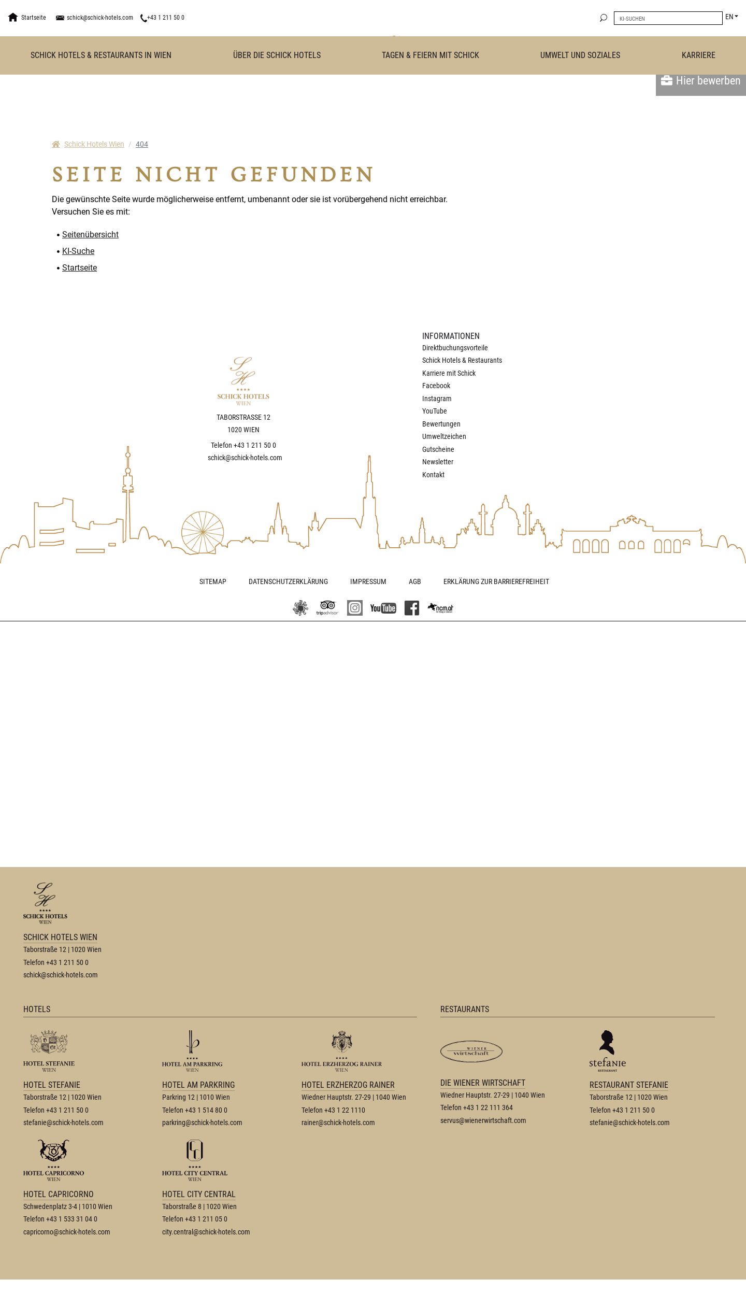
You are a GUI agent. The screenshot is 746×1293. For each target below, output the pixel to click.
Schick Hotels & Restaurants (462, 360)
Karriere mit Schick (449, 373)
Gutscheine (438, 449)
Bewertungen (441, 424)
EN (729, 16)
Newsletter (437, 462)
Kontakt (433, 475)
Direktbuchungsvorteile (455, 348)
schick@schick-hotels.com (100, 17)
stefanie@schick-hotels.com (63, 1136)
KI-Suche (78, 251)
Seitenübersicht (90, 234)
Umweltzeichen (444, 436)
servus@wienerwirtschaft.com (483, 1134)
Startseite (79, 268)
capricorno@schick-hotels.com (66, 1245)
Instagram (437, 398)
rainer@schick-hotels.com (338, 1136)
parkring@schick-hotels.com (202, 1136)
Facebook (436, 385)
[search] (603, 18)
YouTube (434, 411)
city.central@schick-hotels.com (206, 1245)
